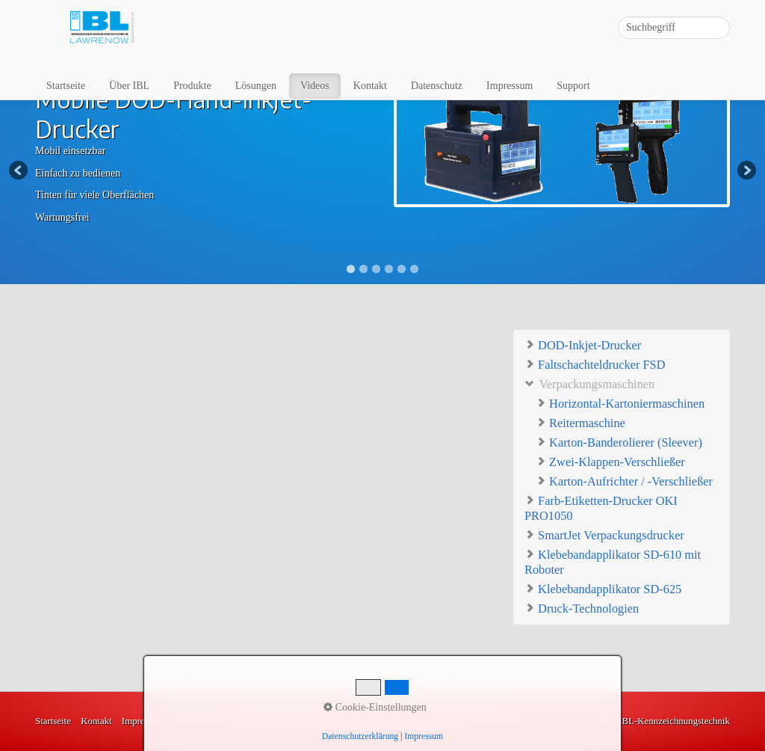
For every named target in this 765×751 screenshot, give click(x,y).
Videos (314, 85)
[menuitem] (66, 86)
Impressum (509, 85)
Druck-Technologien (581, 608)
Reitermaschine (580, 423)
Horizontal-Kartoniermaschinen (620, 403)
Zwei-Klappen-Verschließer (610, 462)
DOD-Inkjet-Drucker (582, 344)
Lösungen (255, 85)
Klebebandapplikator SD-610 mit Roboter (612, 561)
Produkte (192, 85)
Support (573, 85)
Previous (19, 171)
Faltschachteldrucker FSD (594, 364)
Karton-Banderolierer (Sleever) (619, 442)
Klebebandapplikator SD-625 (602, 588)
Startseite (65, 85)
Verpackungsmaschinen (589, 383)
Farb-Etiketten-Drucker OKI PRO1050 (601, 507)
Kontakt (370, 85)
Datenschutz (436, 85)
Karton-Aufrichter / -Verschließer (624, 481)
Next (745, 171)
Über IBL (129, 85)
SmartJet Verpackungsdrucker (604, 534)
